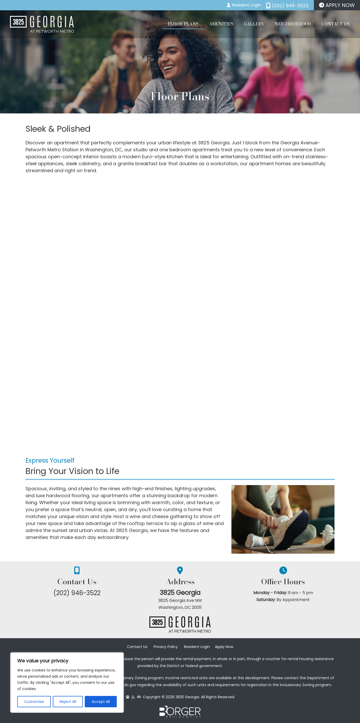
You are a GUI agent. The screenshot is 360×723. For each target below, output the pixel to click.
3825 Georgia (180, 592)
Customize (34, 701)
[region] (67, 682)
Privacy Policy (166, 646)
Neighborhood (293, 24)
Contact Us (335, 24)
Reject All (68, 701)
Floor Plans (183, 24)
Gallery (254, 24)
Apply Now (224, 646)
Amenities (221, 24)
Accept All (101, 701)
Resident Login (197, 646)
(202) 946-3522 (77, 593)
